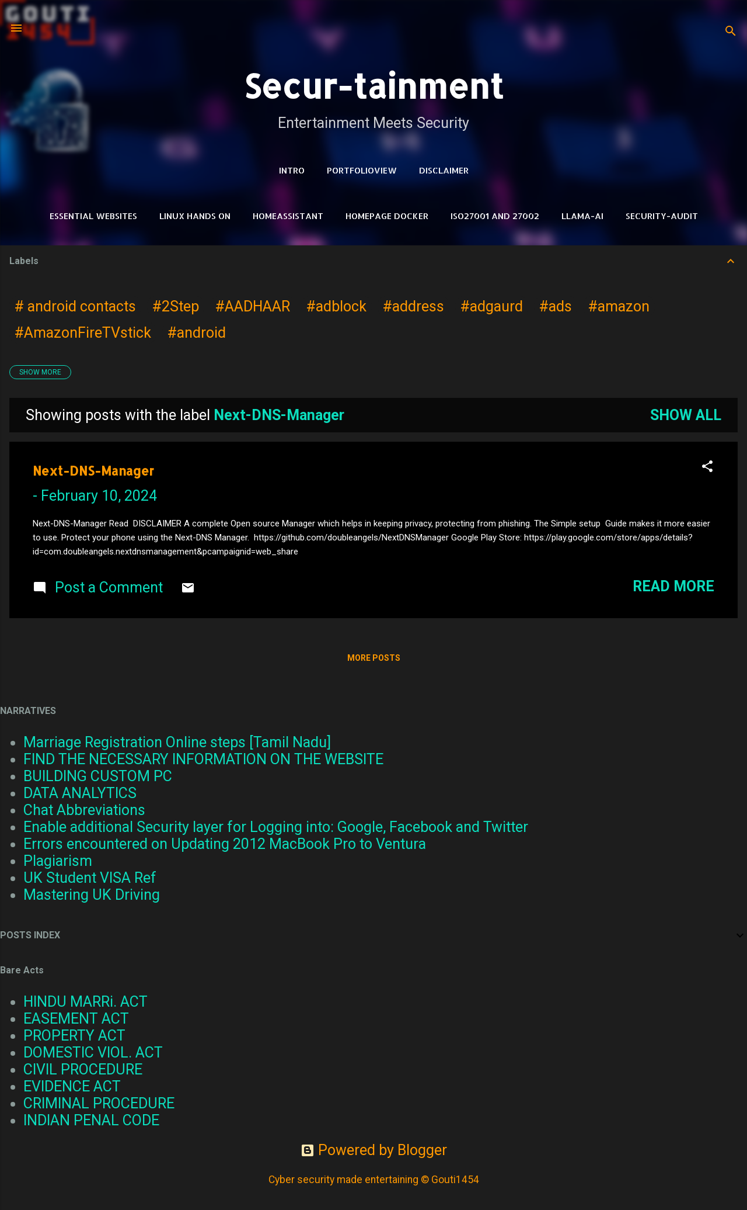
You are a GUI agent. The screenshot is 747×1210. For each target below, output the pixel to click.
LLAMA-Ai (582, 215)
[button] (707, 467)
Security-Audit (662, 215)
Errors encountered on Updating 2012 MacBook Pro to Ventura (224, 843)
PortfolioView (362, 170)
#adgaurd (491, 306)
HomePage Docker (386, 215)
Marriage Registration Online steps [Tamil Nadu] (177, 742)
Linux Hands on (195, 215)
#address (413, 306)
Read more (673, 586)
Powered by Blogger (374, 1150)
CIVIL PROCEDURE (82, 1069)
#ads (555, 306)
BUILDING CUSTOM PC (97, 776)
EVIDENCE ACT (72, 1086)
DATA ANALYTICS (80, 793)
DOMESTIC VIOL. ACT (93, 1052)
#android (196, 332)
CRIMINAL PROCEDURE (98, 1103)
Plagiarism (57, 860)
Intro (292, 170)
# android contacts (75, 306)
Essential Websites (93, 215)
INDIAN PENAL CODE (91, 1120)
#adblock (336, 306)
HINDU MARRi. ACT (85, 1001)
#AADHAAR (252, 306)
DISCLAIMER (444, 170)
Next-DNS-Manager (93, 471)
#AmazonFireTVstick (83, 332)
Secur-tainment (373, 85)
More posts (373, 658)
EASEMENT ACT (76, 1018)
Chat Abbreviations (84, 810)
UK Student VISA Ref (89, 877)
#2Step (175, 306)
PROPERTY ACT (74, 1035)
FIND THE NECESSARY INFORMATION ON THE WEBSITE (203, 759)
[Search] (731, 32)
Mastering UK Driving (91, 894)
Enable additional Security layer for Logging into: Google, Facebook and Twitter (275, 827)
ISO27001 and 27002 (495, 215)
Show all (685, 415)
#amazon (619, 306)
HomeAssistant (288, 215)
